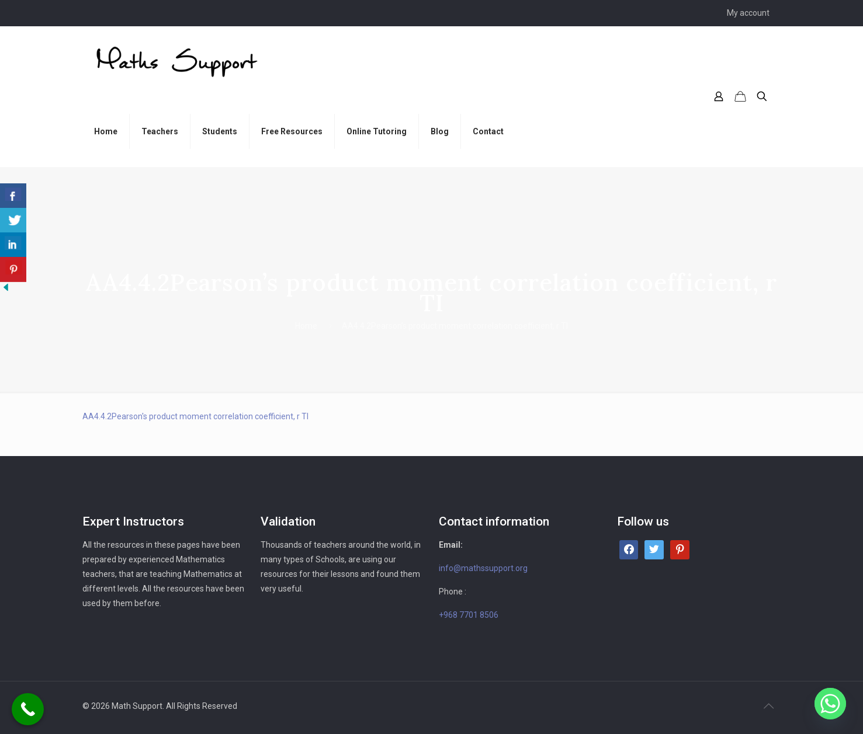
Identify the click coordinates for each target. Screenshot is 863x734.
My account (748, 13)
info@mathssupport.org (483, 568)
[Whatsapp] (830, 703)
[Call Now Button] (28, 709)
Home (306, 326)
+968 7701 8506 (468, 615)
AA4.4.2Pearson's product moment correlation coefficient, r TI (195, 416)
